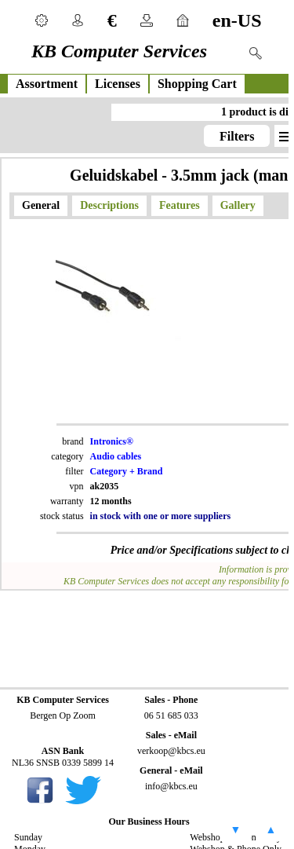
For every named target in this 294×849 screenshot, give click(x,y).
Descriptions (109, 205)
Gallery (238, 205)
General (41, 205)
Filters (237, 136)
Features (179, 205)
